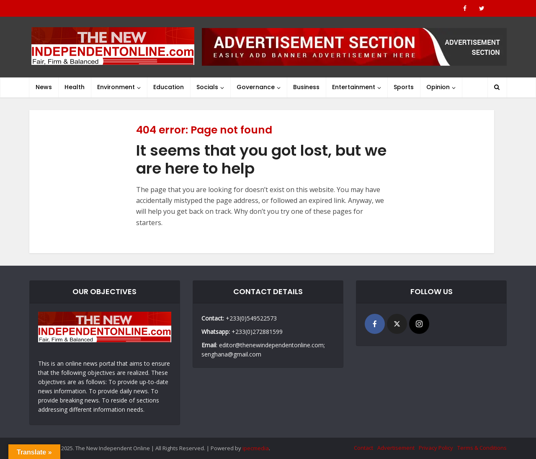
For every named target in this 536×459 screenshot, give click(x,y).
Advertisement (396, 447)
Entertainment (353, 87)
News (44, 87)
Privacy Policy (436, 447)
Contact (363, 447)
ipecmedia (255, 448)
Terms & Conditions (482, 447)
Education (168, 87)
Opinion (438, 87)
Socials (207, 87)
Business (306, 87)
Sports (404, 87)
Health (74, 87)
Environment (116, 87)
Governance (256, 87)
